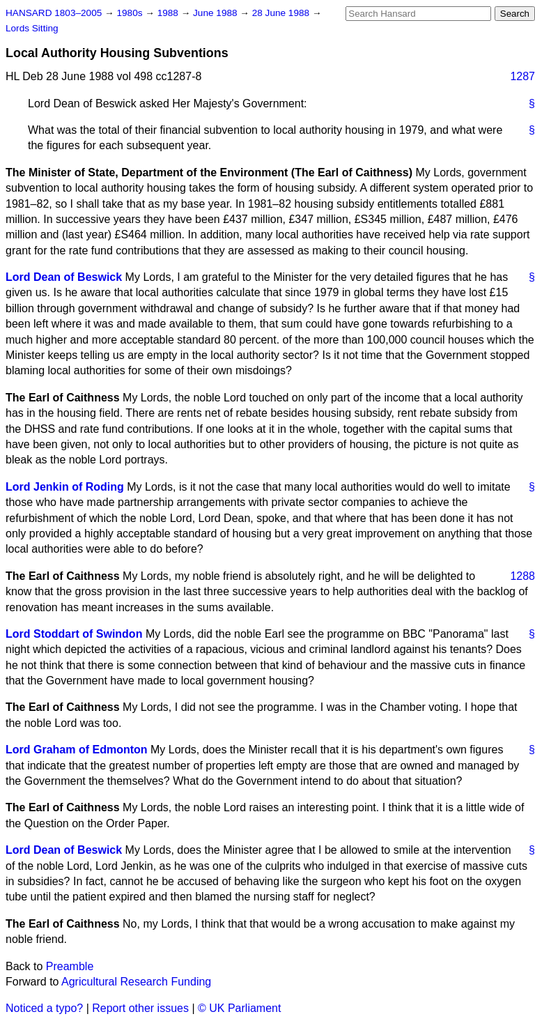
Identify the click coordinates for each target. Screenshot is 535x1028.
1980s (130, 13)
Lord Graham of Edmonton (77, 749)
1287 (522, 76)
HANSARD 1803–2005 (54, 13)
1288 (522, 576)
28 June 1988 (282, 13)
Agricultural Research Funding (136, 982)
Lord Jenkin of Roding (65, 487)
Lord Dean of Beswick (64, 277)
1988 (169, 13)
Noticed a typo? (44, 1008)
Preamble (69, 966)
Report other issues (140, 1008)
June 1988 (216, 13)
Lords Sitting (32, 28)
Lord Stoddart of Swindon (74, 634)
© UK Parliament (239, 1008)
